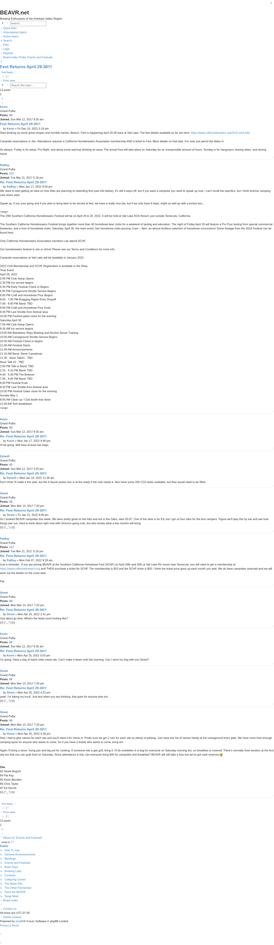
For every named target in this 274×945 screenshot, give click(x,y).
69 (10, 501)
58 (10, 115)
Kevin (4, 106)
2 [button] (2, 98)
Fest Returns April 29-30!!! (26, 66)
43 (10, 464)
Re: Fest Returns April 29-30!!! (23, 182)
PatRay (4, 165)
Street (4, 493)
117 (11, 173)
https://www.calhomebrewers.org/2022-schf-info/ (220, 132)
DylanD (5, 456)
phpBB (19, 921)
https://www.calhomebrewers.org (20, 568)
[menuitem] (13, 32)
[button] (2, 103)
